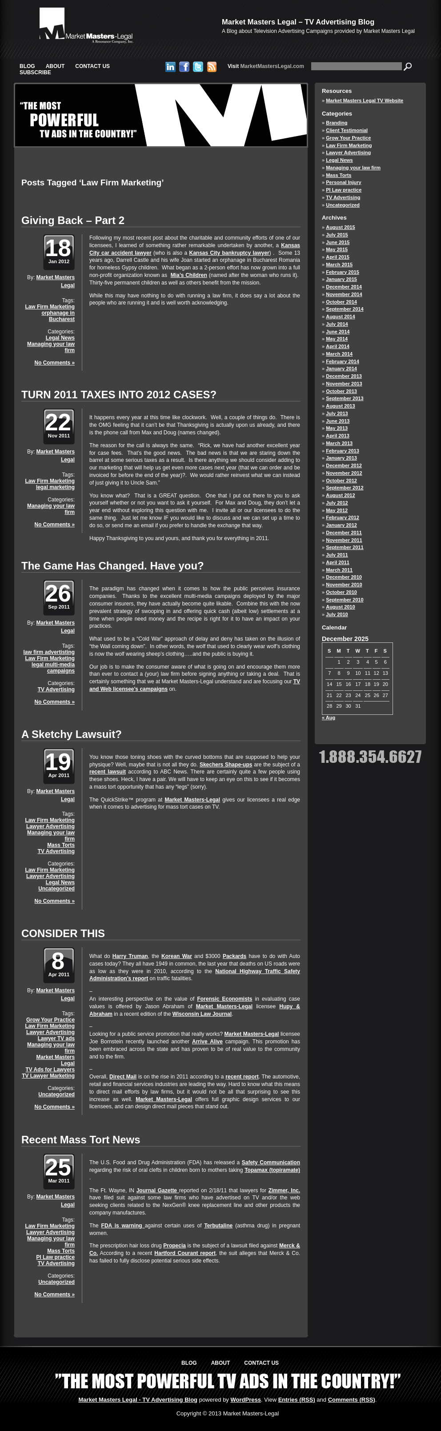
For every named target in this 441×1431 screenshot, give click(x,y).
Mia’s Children (189, 275)
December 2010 (344, 577)
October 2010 (341, 592)
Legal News (60, 338)
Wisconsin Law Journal (202, 1014)
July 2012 (337, 502)
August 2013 (340, 406)
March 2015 (339, 264)
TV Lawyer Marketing (48, 1076)
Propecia (174, 1246)
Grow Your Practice (50, 1020)
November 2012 (344, 473)
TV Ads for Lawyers (50, 1069)
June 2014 (337, 331)
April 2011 (337, 562)
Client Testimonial (347, 130)
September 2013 (344, 398)
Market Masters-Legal (192, 800)
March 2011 (339, 570)
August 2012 (340, 495)
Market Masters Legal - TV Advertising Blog (138, 1399)
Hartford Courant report (185, 1253)
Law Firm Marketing (50, 307)
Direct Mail (122, 1077)
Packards (234, 956)
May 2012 (337, 510)
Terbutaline (218, 1226)
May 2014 (337, 338)
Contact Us (92, 66)
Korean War (176, 956)
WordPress (245, 1399)
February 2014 (342, 361)
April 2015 (337, 257)
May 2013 (337, 428)
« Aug (328, 717)
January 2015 (341, 279)
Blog (27, 66)
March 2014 (339, 354)
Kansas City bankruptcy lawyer (229, 253)
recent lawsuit (107, 772)
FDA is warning (123, 1226)
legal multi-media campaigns (53, 667)
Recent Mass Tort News (80, 1140)
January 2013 (341, 458)
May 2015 (337, 249)
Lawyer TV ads (56, 1038)
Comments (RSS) (351, 1399)
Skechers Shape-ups (226, 765)
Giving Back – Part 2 (72, 220)
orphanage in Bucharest (58, 316)
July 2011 (337, 554)
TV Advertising (56, 689)
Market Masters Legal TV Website (364, 100)
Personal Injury (343, 182)
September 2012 (344, 487)
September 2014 (344, 309)
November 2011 (344, 540)
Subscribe (35, 72)
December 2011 (344, 532)
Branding (336, 122)
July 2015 (337, 234)
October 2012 (341, 480)
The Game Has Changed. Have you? (112, 566)
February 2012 (342, 517)
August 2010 (340, 606)
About (55, 66)
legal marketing (55, 487)
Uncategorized (56, 889)
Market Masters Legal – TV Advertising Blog (298, 22)
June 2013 (337, 421)
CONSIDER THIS (63, 933)
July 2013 (337, 413)
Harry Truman (130, 956)
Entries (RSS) (296, 1399)
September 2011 (344, 547)
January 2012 (341, 525)
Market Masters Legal (55, 1060)
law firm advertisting (49, 652)
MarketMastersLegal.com (266, 66)
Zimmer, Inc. (284, 1190)
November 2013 (344, 383)
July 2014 (337, 324)
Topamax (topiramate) (272, 1170)
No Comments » (55, 363)
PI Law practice (55, 1257)
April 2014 (337, 346)
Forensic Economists (224, 999)
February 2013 (342, 450)
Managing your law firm (51, 347)
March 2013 (339, 443)
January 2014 (341, 368)
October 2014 (341, 302)
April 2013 (337, 435)
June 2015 (337, 242)
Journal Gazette (157, 1190)
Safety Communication (271, 1162)
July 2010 (337, 614)
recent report (241, 1077)
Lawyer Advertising (50, 826)
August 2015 (340, 227)
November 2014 (344, 294)
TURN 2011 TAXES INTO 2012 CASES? (118, 395)
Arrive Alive (207, 1041)
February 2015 (342, 272)
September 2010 (344, 599)
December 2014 (344, 286)
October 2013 (341, 391)
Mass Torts (61, 845)
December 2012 (344, 465)
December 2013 (344, 376)
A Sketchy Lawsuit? (71, 734)
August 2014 (340, 316)
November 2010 (344, 584)
